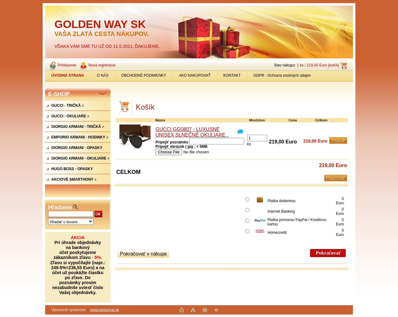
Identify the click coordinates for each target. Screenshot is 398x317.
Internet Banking (280, 211)
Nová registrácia (101, 65)
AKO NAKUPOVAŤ (195, 75)
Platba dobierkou (281, 201)
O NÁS (102, 75)
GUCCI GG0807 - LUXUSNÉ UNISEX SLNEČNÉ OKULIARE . (191, 132)
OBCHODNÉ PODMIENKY (143, 75)
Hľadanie (60, 207)
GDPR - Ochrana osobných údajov (282, 75)
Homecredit (276, 232)
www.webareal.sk (104, 310)
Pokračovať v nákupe (143, 253)
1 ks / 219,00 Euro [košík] (318, 65)
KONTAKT (232, 75)
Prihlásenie (67, 65)
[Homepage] (67, 75)
